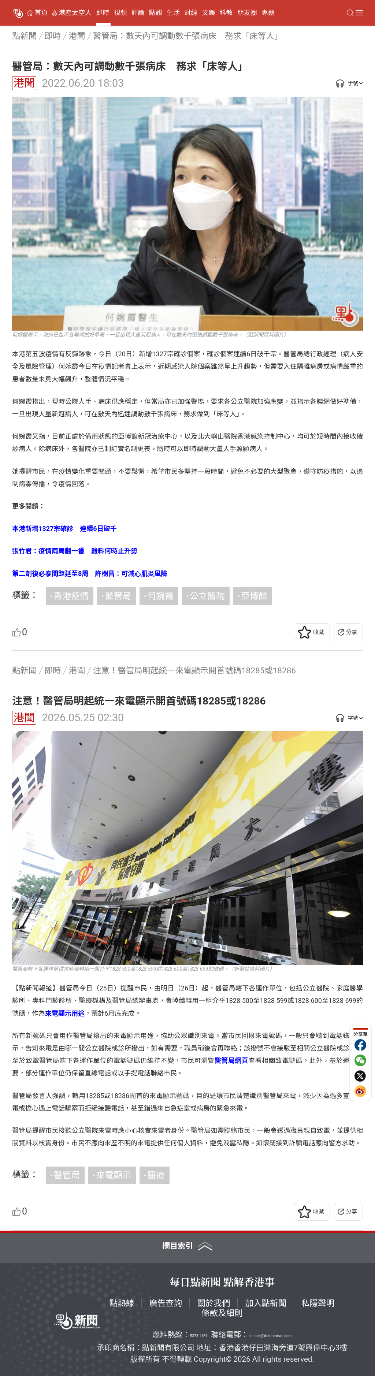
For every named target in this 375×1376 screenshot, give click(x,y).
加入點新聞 (265, 1303)
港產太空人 (75, 13)
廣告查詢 (165, 1303)
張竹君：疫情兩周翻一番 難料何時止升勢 (74, 551)
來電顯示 (113, 1175)
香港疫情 (71, 596)
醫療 (156, 1175)
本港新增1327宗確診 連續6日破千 (64, 528)
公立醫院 (207, 596)
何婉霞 (160, 596)
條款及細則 (222, 1313)
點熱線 (121, 1303)
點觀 (155, 13)
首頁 (41, 13)
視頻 (120, 13)
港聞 (24, 83)
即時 (102, 13)
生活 (173, 13)
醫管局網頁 (231, 1060)
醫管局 (118, 596)
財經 (190, 13)
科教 (226, 13)
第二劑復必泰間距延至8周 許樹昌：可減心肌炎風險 (89, 573)
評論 (138, 13)
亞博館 (254, 596)
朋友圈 (247, 13)
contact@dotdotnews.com (270, 1336)
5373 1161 (198, 1336)
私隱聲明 (317, 1303)
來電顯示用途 (65, 1013)
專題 (268, 13)
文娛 (208, 13)
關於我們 (213, 1303)
